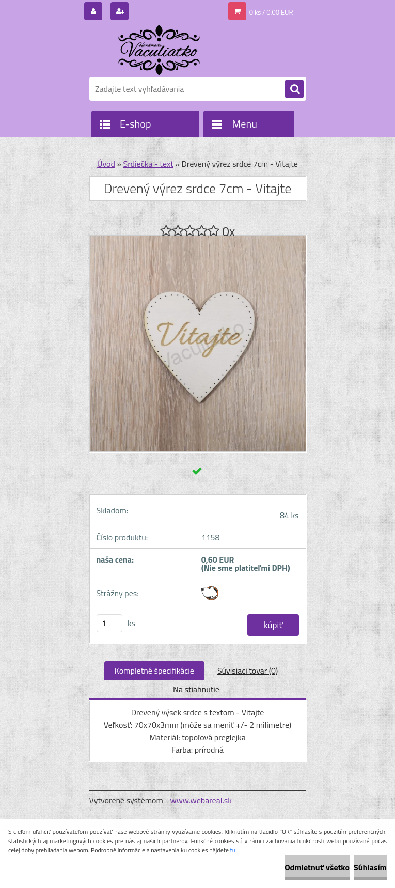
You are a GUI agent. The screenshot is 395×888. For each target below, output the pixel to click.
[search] (294, 89)
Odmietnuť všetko (317, 867)
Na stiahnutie (196, 689)
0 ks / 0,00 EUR (271, 12)
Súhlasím (370, 867)
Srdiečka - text (148, 164)
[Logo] (160, 50)
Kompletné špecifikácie (154, 670)
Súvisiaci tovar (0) (247, 670)
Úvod (106, 164)
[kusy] (109, 623)
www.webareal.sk (201, 800)
